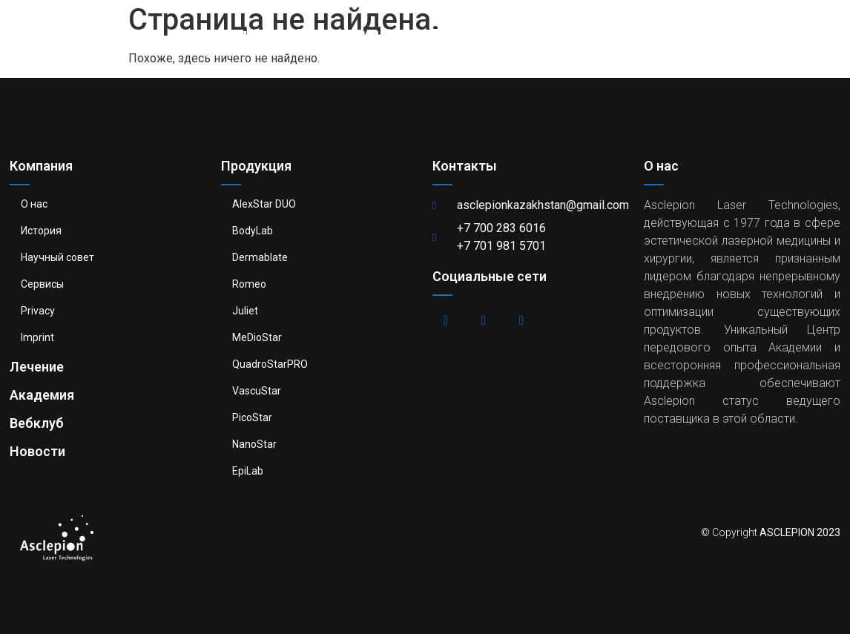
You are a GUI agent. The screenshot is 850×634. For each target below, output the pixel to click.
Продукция (344, 33)
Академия (566, 33)
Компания (216, 33)
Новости (769, 33)
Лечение (460, 33)
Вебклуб (671, 33)
